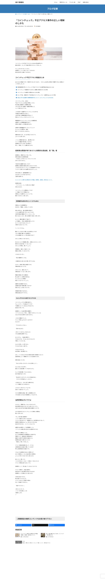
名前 (17, 572)
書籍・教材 (72, 107)
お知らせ (72, 91)
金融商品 (72, 112)
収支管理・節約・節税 (74, 101)
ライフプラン (73, 93)
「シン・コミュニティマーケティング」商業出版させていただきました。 (83, 58)
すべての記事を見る (84, 79)
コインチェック (34, 542)
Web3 (24, 541)
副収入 (71, 99)
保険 (71, 96)
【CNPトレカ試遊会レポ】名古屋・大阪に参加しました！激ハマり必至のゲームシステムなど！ (83, 73)
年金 (71, 104)
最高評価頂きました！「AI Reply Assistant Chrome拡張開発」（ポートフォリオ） (82, 43)
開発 (71, 118)
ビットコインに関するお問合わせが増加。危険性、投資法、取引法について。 (34, 179)
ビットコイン (41, 542)
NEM (25, 542)
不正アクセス (48, 542)
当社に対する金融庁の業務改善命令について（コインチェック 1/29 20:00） (35, 97)
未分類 (71, 110)
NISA (71, 85)
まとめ (28, 542)
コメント (18, 554)
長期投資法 (72, 115)
